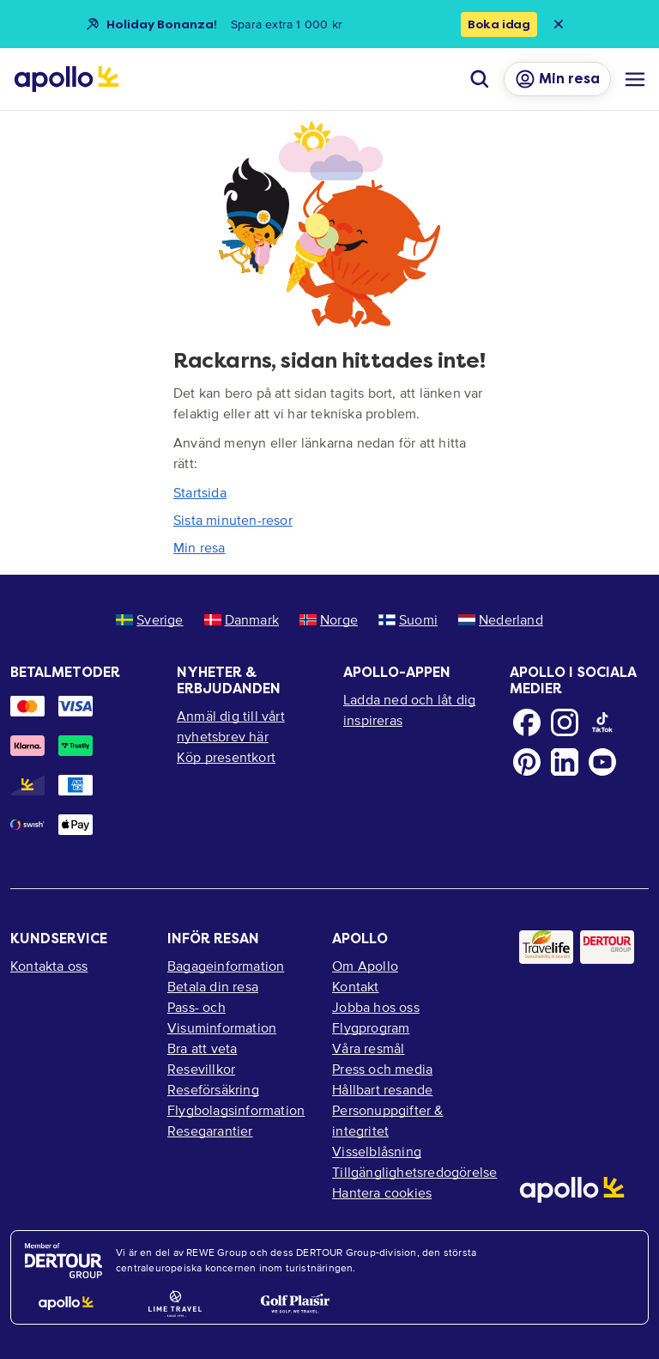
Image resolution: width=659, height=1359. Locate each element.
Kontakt (355, 986)
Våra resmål (368, 1048)
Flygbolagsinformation (236, 1110)
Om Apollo (365, 965)
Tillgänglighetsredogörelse (412, 1171)
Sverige (149, 619)
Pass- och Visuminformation (221, 1017)
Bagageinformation (225, 965)
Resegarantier (210, 1130)
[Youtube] (602, 762)
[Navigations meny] (635, 79)
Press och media (382, 1068)
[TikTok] (602, 722)
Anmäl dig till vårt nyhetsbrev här (231, 726)
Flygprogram (370, 1027)
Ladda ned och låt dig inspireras (409, 710)
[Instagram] (564, 722)
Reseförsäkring (213, 1089)
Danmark (241, 619)
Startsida (200, 492)
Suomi (408, 619)
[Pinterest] (527, 762)
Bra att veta (202, 1048)
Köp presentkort (226, 757)
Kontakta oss (49, 965)
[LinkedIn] (564, 762)
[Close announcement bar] (558, 24)
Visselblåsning (376, 1151)
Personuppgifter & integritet (387, 1120)
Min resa (199, 547)
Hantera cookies (382, 1192)
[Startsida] (66, 79)
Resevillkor (201, 1068)
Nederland (500, 619)
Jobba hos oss (376, 1007)
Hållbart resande (382, 1089)
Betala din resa (212, 986)
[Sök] (480, 79)
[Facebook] (527, 722)
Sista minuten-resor (233, 519)
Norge (328, 619)
